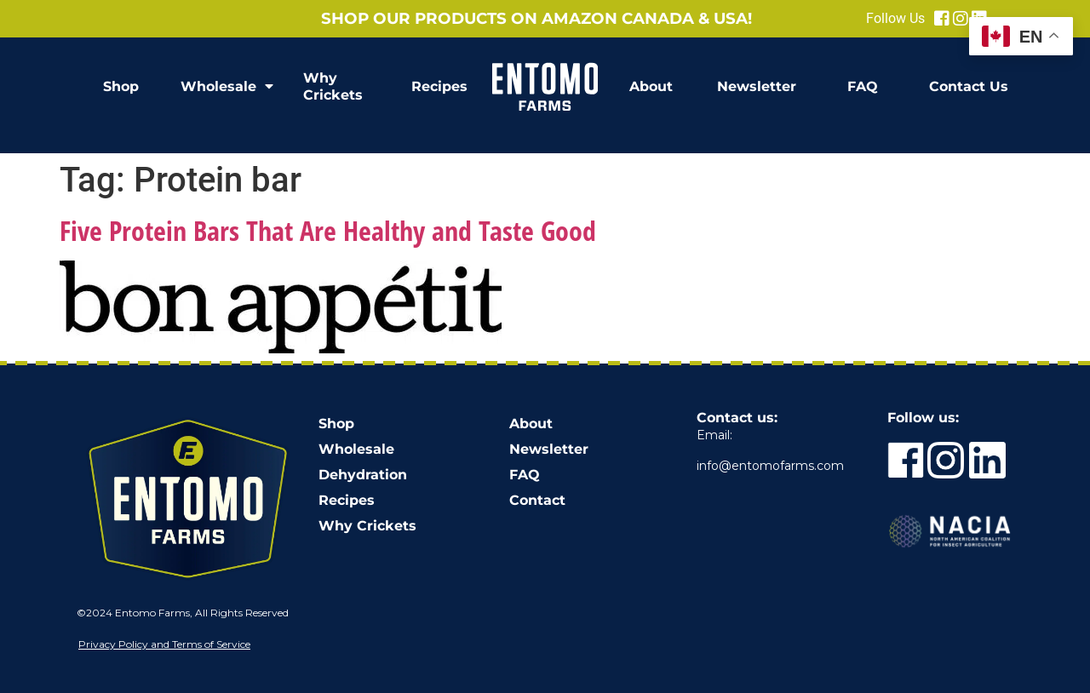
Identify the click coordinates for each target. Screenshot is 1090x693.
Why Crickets (333, 86)
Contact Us (968, 86)
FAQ (862, 86)
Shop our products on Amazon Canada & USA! (536, 18)
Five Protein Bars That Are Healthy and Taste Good (328, 230)
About (651, 86)
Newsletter (756, 86)
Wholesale (227, 86)
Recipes (439, 86)
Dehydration (362, 475)
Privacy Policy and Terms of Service (164, 644)
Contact (537, 500)
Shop (121, 86)
